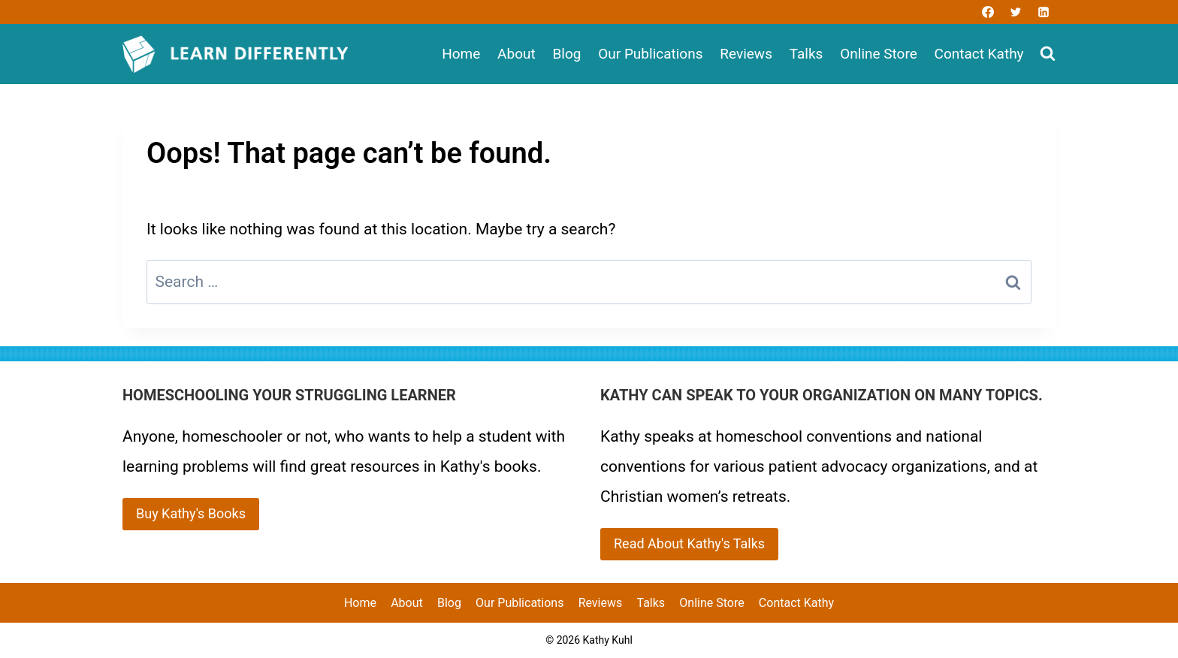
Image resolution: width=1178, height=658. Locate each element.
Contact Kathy (979, 53)
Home (461, 53)
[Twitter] (1016, 12)
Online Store (878, 53)
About (516, 53)
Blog (566, 53)
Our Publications (650, 53)
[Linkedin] (1044, 12)
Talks (806, 53)
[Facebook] (988, 12)
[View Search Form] (1048, 54)
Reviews (746, 53)
